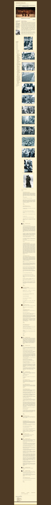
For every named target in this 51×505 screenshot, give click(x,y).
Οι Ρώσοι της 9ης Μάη (18, 76)
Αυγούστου (18, 51)
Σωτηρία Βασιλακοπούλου (19, 64)
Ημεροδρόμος (18, 499)
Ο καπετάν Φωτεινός (18, 68)
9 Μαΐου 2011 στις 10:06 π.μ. (26, 304)
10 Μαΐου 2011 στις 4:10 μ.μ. (27, 371)
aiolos (23, 287)
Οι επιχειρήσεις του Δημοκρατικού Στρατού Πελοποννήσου (19, 70)
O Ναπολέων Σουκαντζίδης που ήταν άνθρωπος (19, 74)
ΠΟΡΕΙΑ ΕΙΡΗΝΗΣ (18, 80)
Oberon (23, 223)
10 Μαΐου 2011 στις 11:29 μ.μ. (27, 477)
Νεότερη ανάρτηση (23, 492)
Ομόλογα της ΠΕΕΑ (18, 63)
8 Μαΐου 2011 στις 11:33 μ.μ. (27, 223)
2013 (16, 48)
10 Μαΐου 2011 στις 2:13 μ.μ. (27, 345)
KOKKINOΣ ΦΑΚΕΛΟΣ (20, 2)
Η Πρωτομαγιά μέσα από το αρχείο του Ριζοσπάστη (18, 82)
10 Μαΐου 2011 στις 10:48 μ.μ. (27, 470)
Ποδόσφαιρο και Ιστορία (18, 78)
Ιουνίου (17, 52)
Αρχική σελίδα (28, 492)
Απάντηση (24, 221)
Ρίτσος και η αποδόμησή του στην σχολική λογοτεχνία (18, 73)
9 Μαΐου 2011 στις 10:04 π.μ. (26, 287)
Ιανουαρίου (18, 85)
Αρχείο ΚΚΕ (18, 497)
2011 (16, 49)
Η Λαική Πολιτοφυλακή (18, 59)
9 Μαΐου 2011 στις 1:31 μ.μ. (27, 324)
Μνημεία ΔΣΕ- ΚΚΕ (19, 500)
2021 (16, 43)
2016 (16, 46)
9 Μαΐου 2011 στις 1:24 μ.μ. (27, 309)
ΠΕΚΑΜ (18, 501)
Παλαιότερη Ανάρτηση (33, 492)
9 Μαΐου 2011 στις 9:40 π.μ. (27, 255)
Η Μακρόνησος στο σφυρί (19, 55)
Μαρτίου (17, 84)
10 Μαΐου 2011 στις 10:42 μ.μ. (27, 467)
